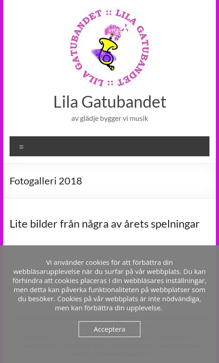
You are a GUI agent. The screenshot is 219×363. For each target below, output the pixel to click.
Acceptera (109, 328)
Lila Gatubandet (109, 101)
